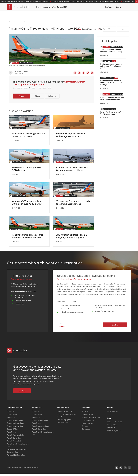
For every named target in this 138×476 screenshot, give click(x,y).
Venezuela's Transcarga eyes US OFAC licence (28, 171)
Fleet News (32, 22)
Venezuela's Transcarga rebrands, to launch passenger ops (73, 205)
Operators (54, 7)
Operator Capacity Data (15, 428)
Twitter (120, 470)
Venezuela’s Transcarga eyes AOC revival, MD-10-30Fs (29, 137)
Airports (84, 7)
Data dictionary (62, 425)
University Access (88, 422)
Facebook (83, 75)
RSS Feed (92, 75)
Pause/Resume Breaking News (136, 1)
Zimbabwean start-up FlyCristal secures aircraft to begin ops (113, 53)
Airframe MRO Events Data (16, 457)
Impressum (111, 430)
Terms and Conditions (114, 424)
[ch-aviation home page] (18, 7)
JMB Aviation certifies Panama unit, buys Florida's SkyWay (71, 238)
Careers (85, 428)
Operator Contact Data (15, 422)
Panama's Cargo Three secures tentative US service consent (27, 238)
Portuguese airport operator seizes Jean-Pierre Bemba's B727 (111, 68)
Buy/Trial (108, 7)
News (44, 7)
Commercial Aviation (20, 22)
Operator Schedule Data (15, 425)
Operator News (12, 414)
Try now (21, 98)
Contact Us (86, 431)
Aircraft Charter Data (14, 443)
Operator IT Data (12, 431)
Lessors (64, 7)
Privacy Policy (112, 427)
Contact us (61, 328)
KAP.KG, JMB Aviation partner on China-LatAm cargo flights (72, 171)
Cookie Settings (112, 414)
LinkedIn (75, 75)
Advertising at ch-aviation (91, 420)
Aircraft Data (11, 434)
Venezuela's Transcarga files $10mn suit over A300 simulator (28, 205)
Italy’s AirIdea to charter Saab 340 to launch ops (112, 115)
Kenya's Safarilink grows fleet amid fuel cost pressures (112, 101)
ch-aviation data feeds (64, 414)
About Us (85, 414)
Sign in (118, 7)
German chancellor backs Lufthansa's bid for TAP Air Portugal (111, 85)
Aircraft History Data (14, 440)
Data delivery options (64, 422)
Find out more (52, 98)
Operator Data (12, 417)
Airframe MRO (96, 7)
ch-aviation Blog (87, 417)
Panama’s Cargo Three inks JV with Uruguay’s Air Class (71, 137)
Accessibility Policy (113, 433)
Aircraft (74, 7)
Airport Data (11, 420)
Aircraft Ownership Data (15, 437)
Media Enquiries (87, 425)
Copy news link (87, 75)
